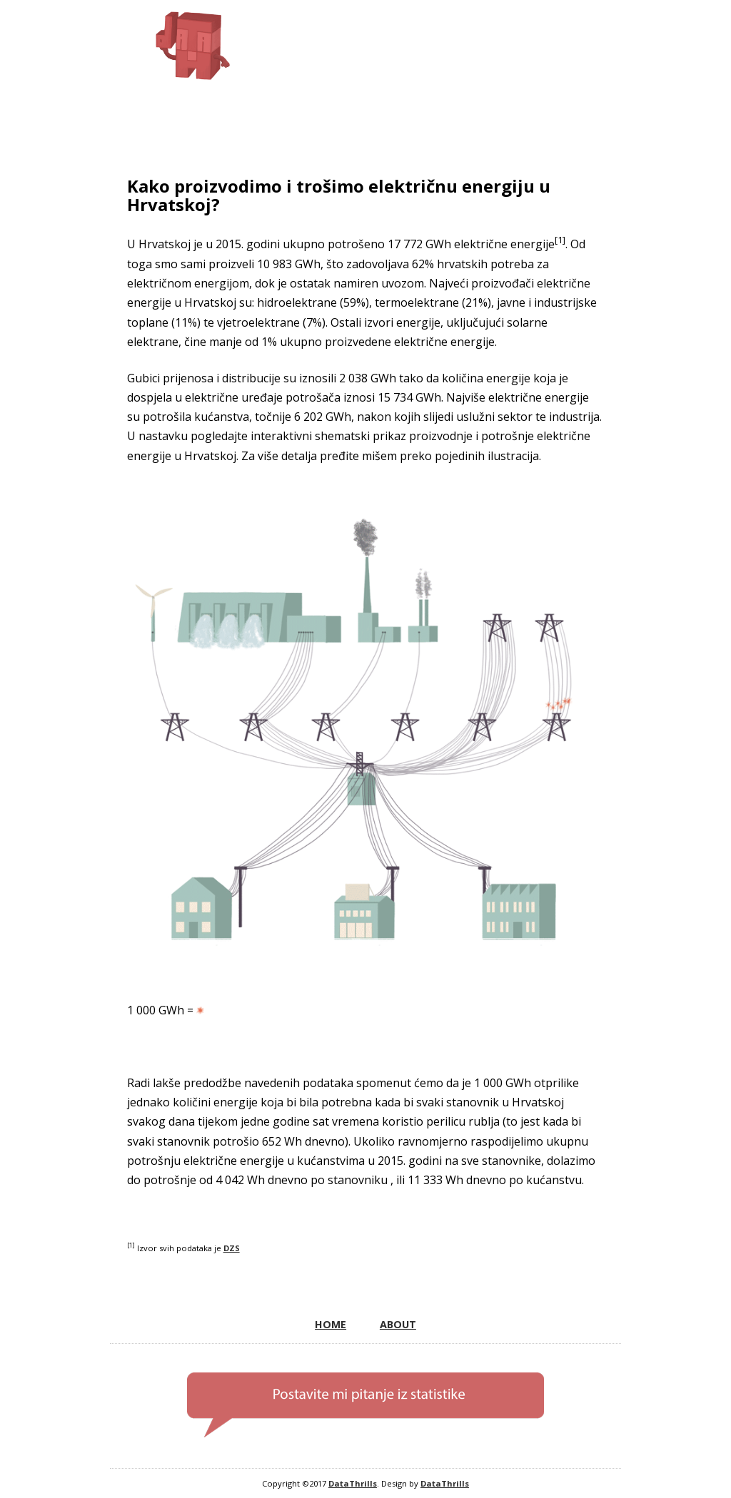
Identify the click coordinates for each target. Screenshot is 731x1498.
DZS (231, 1248)
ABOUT (398, 1324)
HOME (330, 1324)
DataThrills (352, 1483)
